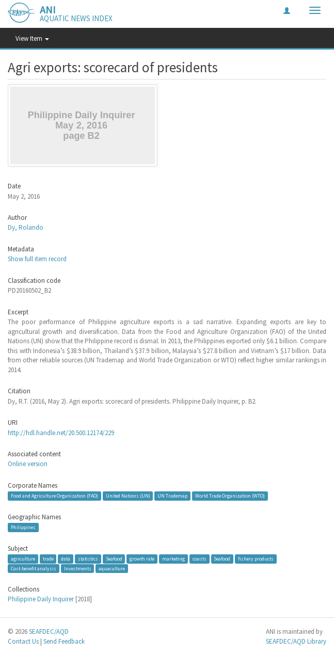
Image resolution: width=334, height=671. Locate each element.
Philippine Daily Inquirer (41, 599)
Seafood (114, 558)
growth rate (142, 558)
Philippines (23, 527)
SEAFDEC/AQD (49, 631)
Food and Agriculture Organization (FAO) (54, 495)
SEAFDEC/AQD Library (296, 641)
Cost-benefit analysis (33, 568)
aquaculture (112, 568)
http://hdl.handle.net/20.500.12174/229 (61, 432)
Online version (27, 463)
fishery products (256, 558)
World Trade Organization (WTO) (230, 495)
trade (48, 558)
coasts (199, 558)
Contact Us (23, 641)
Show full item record (37, 258)
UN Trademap (172, 495)
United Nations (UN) (128, 495)
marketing (173, 558)
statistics (88, 558)
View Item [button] (32, 38)
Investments (77, 568)
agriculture (23, 558)
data (65, 558)
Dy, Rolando (25, 227)
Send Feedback (64, 641)
